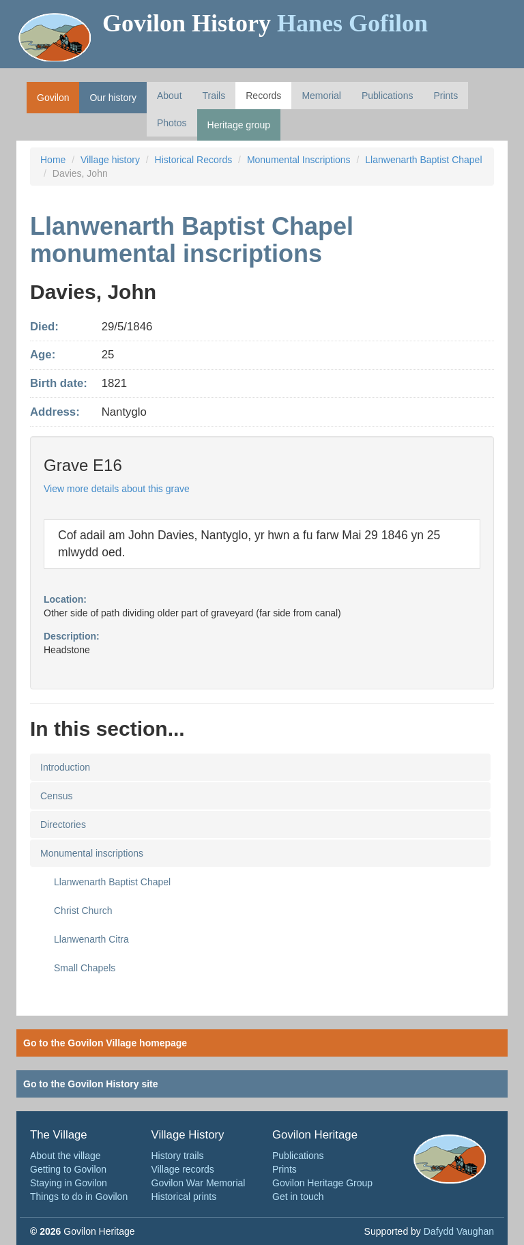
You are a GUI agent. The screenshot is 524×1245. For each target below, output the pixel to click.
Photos (172, 122)
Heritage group (239, 124)
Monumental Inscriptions (299, 159)
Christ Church (83, 910)
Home (53, 159)
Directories (63, 824)
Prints (445, 95)
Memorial (321, 95)
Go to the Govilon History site (90, 1083)
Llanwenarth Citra (91, 939)
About (169, 95)
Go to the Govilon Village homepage (105, 1043)
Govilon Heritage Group (322, 1182)
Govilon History (265, 23)
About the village (65, 1155)
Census (56, 795)
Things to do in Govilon (79, 1196)
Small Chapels (84, 967)
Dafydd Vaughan (459, 1231)
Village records (182, 1169)
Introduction (65, 767)
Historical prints (184, 1196)
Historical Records (194, 159)
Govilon (53, 97)
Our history (112, 97)
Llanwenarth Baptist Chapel (423, 159)
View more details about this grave (117, 488)
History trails (177, 1155)
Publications (387, 95)
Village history (110, 159)
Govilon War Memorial (198, 1182)
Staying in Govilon (68, 1182)
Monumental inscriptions (91, 853)
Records (263, 95)
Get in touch (298, 1196)
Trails (214, 95)
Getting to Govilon (68, 1169)
